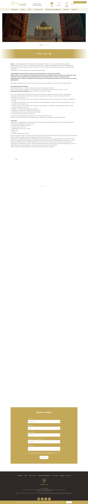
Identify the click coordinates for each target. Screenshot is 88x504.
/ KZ (73, 4)
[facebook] (45, 499)
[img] (18, 4)
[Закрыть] (86, 502)
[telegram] (42, 499)
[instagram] (38, 499)
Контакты (74, 9)
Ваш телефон (31, 432)
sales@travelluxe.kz (37, 5)
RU (71, 4)
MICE (29, 9)
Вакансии (66, 9)
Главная (41, 44)
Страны (23, 9)
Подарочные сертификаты (53, 9)
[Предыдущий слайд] (16, 169)
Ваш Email (30, 418)
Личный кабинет (66, 6)
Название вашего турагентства (36, 439)
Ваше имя (30, 425)
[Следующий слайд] (72, 169)
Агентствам (59, 5)
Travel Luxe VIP (38, 9)
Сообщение (31, 445)
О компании (14, 9)
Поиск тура (52, 6)
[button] (80, 2)
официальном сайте (50, 83)
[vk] (49, 499)
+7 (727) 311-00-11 (37, 4)
